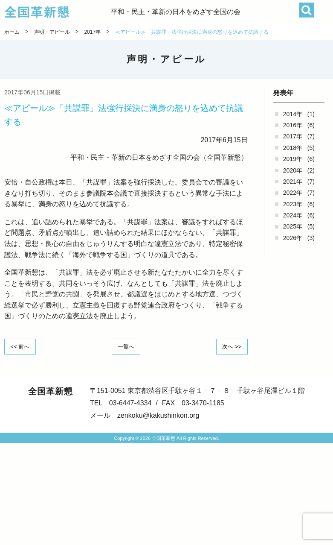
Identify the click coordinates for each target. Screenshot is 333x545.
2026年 (292, 237)
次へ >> (230, 346)
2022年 (292, 192)
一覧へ (126, 346)
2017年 (292, 136)
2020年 (292, 170)
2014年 (292, 114)
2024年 (292, 215)
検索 (306, 10)
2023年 (292, 204)
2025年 (292, 226)
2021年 (292, 181)
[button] (323, 11)
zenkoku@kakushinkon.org (158, 414)
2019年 (292, 158)
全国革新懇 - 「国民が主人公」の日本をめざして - (57, 12)
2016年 (292, 125)
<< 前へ (22, 346)
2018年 (292, 147)
